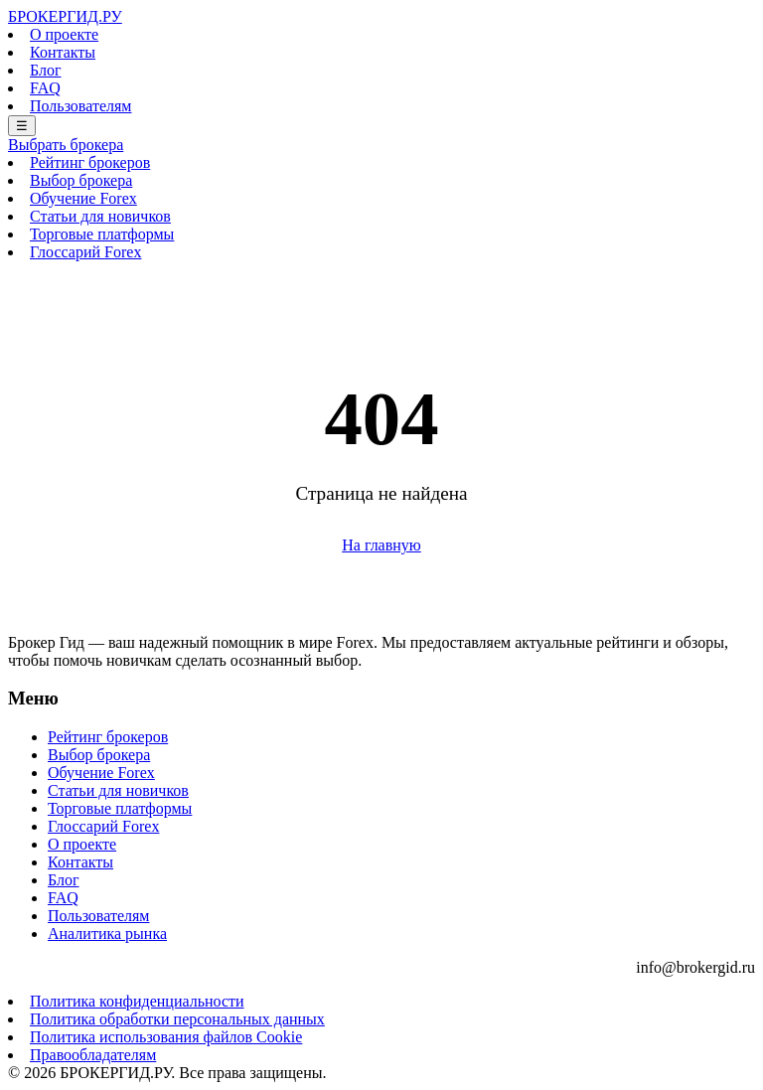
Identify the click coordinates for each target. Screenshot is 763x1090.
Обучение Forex (83, 198)
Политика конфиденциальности (137, 1001)
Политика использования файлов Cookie (166, 1036)
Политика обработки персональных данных (177, 1019)
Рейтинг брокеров (90, 162)
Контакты (62, 52)
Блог (46, 70)
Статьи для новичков (100, 216)
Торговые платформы (102, 234)
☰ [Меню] (22, 125)
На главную (381, 545)
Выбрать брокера (65, 144)
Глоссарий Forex (85, 251)
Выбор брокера (81, 180)
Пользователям (80, 105)
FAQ (45, 87)
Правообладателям (93, 1054)
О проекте (64, 34)
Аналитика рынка (107, 933)
